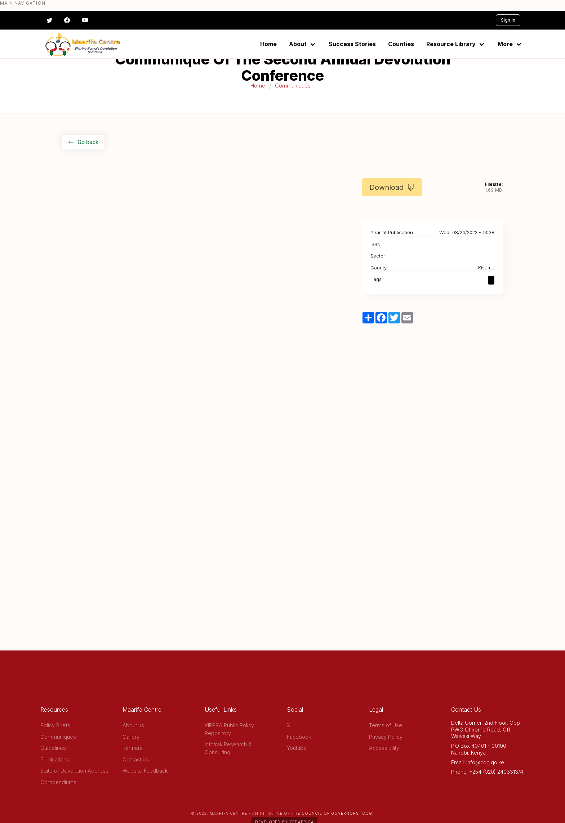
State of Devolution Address (74, 771)
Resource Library (451, 44)
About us (133, 725)
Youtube (297, 748)
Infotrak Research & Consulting (228, 748)
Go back (83, 142)
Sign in (508, 20)
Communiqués (293, 85)
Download (391, 187)
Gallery (131, 737)
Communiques (58, 737)
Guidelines (53, 748)
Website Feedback (145, 771)
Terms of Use (385, 725)
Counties (401, 44)
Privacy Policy (385, 737)
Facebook (299, 737)
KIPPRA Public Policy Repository (229, 729)
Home (268, 44)
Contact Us (136, 759)
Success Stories (352, 44)
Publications (54, 759)
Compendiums (58, 782)
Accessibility (384, 748)
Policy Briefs (55, 725)
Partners (133, 748)
